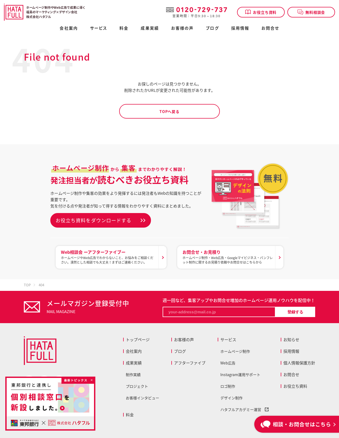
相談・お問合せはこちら (296, 424)
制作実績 (133, 374)
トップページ (138, 339)
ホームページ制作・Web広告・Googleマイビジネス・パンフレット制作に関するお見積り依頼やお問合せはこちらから (227, 257)
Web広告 (227, 362)
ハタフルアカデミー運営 (244, 409)
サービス (228, 339)
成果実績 (150, 28)
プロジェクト (137, 386)
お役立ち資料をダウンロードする (93, 220)
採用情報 (240, 28)
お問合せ (270, 28)
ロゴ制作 (227, 386)
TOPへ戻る (169, 111)
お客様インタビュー (142, 397)
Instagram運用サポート (240, 374)
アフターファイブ (190, 363)
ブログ (212, 28)
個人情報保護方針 (299, 363)
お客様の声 (182, 28)
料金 (130, 415)
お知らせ (291, 339)
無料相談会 (311, 12)
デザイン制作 (231, 397)
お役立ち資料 (260, 12)
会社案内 (69, 28)
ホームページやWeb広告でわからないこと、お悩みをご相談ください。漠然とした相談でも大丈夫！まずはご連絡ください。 (108, 257)
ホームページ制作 (235, 351)
